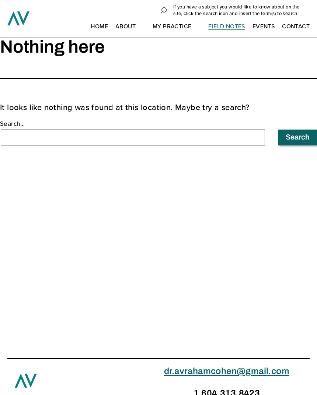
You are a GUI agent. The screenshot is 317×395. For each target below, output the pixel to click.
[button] (163, 10)
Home (99, 27)
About (125, 27)
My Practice (172, 27)
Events (263, 27)
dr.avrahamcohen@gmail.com (226, 371)
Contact (296, 27)
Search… (12, 124)
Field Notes (226, 27)
